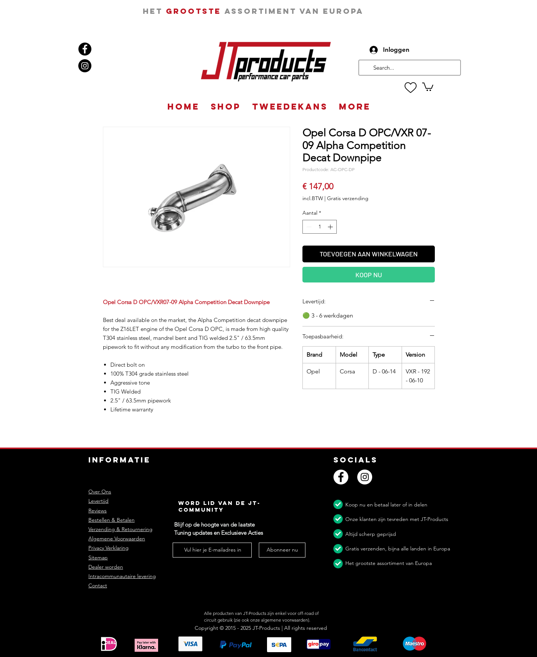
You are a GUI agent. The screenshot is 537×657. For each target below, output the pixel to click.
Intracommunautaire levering (122, 576)
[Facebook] (84, 49)
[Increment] (331, 226)
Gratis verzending (347, 198)
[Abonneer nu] (282, 550)
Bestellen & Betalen (111, 520)
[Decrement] (308, 226)
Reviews (97, 510)
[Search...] (409, 67)
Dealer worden (105, 566)
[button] (427, 86)
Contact (97, 585)
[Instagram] (84, 65)
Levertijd (98, 501)
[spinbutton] (319, 226)
